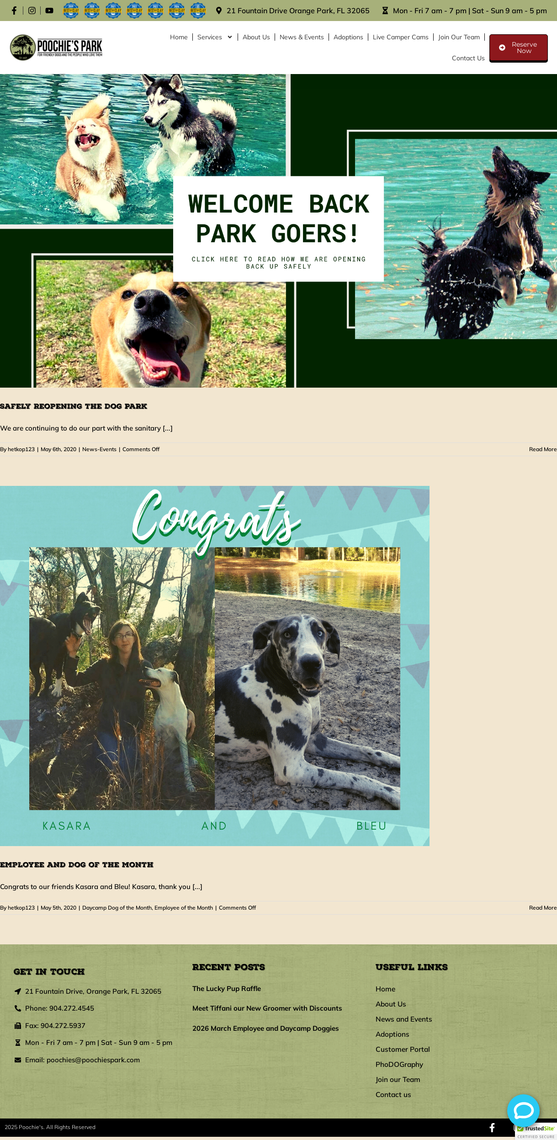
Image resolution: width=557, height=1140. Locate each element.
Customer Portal (403, 1051)
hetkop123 (21, 449)
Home (179, 37)
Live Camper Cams (401, 37)
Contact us (468, 58)
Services (215, 37)
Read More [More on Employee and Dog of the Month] (543, 907)
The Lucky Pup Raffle (226, 988)
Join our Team (459, 37)
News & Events (302, 37)
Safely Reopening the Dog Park (73, 406)
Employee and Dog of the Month (77, 865)
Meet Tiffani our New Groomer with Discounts (267, 1008)
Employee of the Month (183, 907)
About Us (256, 37)
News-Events (99, 449)
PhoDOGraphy (400, 1066)
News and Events (405, 1020)
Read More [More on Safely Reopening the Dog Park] (543, 449)
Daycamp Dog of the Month (117, 907)
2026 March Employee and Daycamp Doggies (265, 1028)
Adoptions (348, 37)
